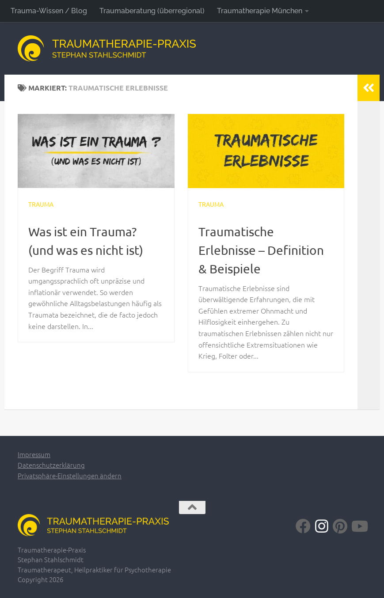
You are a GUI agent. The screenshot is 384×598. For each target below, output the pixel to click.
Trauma (40, 204)
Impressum (34, 454)
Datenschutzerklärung (51, 464)
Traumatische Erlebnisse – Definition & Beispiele (261, 250)
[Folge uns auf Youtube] (358, 526)
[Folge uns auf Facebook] (303, 526)
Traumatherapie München (259, 11)
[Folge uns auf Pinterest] (340, 526)
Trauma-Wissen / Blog (49, 11)
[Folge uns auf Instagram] (321, 526)
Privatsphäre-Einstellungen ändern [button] (70, 475)
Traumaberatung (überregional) (152, 11)
